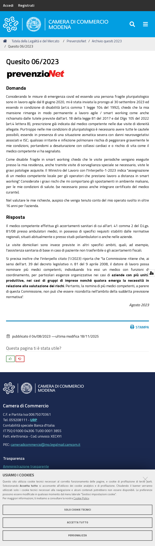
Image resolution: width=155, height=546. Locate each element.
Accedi (8, 5)
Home (5, 41)
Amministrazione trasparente (26, 466)
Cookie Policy (81, 498)
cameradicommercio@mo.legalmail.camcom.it (45, 444)
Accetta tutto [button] (77, 522)
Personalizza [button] (77, 535)
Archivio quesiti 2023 (107, 41)
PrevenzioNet (76, 41)
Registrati (26, 5)
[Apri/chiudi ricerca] (132, 24)
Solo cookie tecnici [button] (77, 509)
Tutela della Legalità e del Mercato (35, 41)
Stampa (140, 327)
